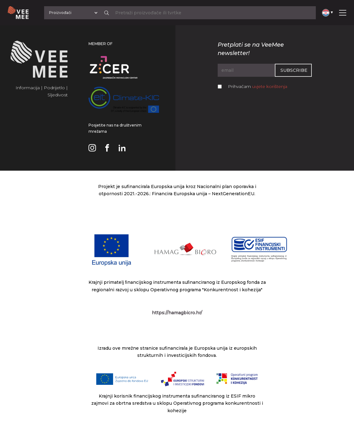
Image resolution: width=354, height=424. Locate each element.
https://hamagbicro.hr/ (177, 313)
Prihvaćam (257, 86)
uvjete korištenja (269, 86)
